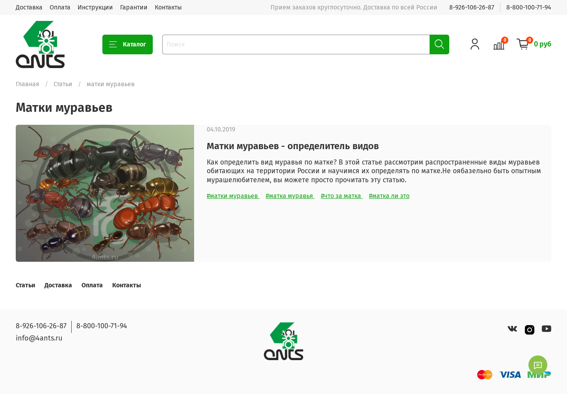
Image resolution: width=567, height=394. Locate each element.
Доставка (29, 7)
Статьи (63, 84)
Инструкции (95, 7)
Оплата (60, 7)
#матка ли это (389, 196)
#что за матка (342, 196)
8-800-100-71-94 (528, 7)
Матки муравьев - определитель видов (293, 146)
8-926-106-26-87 (471, 7)
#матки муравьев (233, 196)
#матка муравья (290, 196)
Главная (27, 84)
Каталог (127, 44)
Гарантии (134, 7)
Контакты (168, 7)
